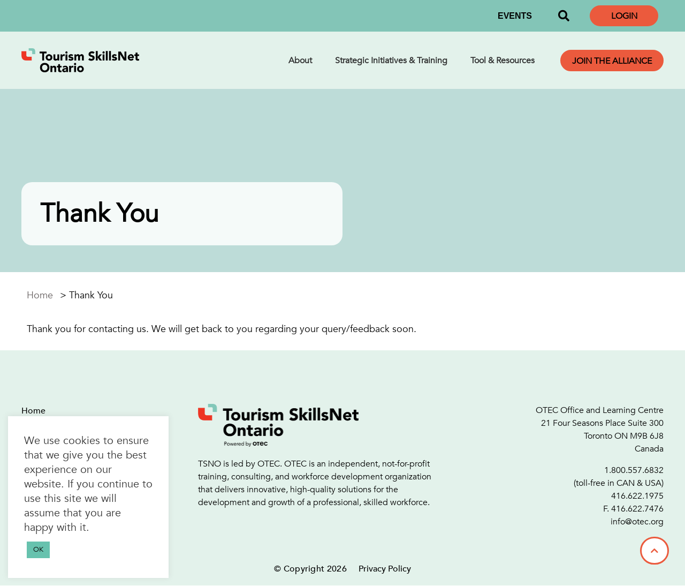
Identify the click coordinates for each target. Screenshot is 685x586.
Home (40, 295)
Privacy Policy (385, 569)
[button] (563, 16)
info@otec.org (637, 522)
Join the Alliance (612, 61)
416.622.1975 (637, 496)
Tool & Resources (502, 60)
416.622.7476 (637, 509)
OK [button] (38, 549)
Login (624, 16)
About (300, 60)
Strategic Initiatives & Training (391, 60)
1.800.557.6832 (634, 470)
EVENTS (515, 15)
